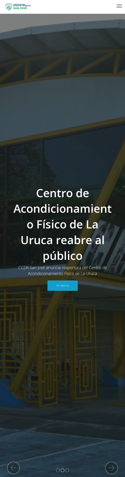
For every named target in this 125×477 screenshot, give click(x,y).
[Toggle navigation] (119, 6)
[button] (13, 468)
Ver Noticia (62, 285)
